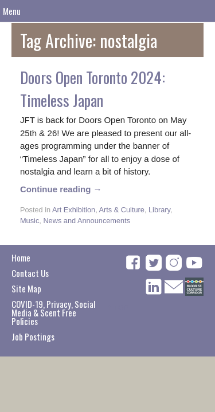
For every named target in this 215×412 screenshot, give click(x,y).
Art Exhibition (73, 209)
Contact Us (30, 273)
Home (20, 257)
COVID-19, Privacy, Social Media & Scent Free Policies (53, 312)
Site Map (26, 288)
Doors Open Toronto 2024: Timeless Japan (92, 89)
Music (29, 220)
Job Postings (32, 336)
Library (159, 209)
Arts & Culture (121, 209)
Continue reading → (61, 189)
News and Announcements (86, 220)
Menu (12, 11)
